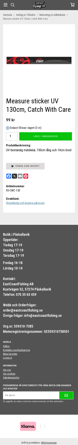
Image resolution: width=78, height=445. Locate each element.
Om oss (7, 369)
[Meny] (5, 5)
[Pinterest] (26, 176)
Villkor (6, 346)
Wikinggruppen (49, 442)
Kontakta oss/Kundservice (16, 350)
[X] (14, 176)
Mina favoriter (10, 353)
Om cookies (9, 373)
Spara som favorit (25, 166)
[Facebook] (9, 176)
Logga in (7, 357)
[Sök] (12, 5)
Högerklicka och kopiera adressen (25, 203)
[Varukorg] (72, 5)
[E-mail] (20, 176)
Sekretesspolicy (11, 377)
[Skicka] (66, 395)
